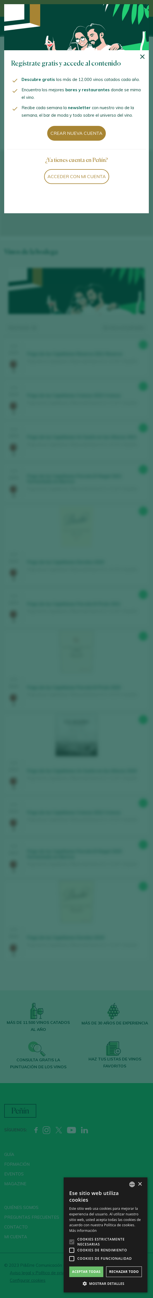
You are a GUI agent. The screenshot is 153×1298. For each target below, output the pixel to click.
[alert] (105, 1234)
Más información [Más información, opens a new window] (83, 1230)
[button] (105, 1284)
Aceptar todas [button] (86, 1271)
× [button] (140, 1184)
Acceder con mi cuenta (76, 176)
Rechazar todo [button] (124, 1271)
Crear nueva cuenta (76, 133)
